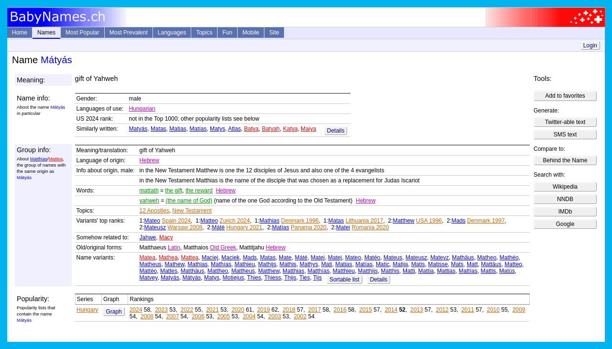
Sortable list (344, 279)
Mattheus (243, 271)
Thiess (272, 277)
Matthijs (368, 271)
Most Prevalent (128, 32)
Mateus (392, 257)
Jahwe (148, 237)
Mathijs (267, 264)
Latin (174, 247)
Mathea (168, 257)
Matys (217, 128)
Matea (147, 257)
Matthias (38, 158)
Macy (166, 237)
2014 (391, 309)
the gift (173, 190)
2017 (314, 309)
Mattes (168, 271)
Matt (472, 264)
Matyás (138, 128)
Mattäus (491, 264)
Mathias (269, 220)
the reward (199, 190)
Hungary (87, 309)
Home (19, 32)
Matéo (372, 257)
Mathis (287, 264)
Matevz (439, 257)
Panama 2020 (309, 227)
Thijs (290, 277)
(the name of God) (189, 200)
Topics (204, 32)
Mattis (488, 271)
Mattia (426, 271)
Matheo (486, 257)
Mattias (446, 271)
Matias (177, 128)
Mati (326, 264)
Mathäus (463, 257)
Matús (507, 271)
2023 (161, 309)
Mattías (468, 271)
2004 (249, 316)
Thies (254, 277)
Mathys (308, 264)
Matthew (403, 220)
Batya (251, 128)
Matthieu (344, 271)
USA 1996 (429, 220)
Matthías (318, 271)
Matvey (149, 277)
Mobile (250, 32)
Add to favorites (565, 95)
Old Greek (223, 247)
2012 (442, 309)
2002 (300, 316)
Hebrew (149, 160)
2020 (237, 309)
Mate (285, 257)
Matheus (151, 264)
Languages (172, 32)
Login (590, 45)
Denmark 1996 (300, 220)
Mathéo (509, 257)
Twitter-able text (565, 122)
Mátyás (191, 277)
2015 (365, 309)
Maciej (210, 257)
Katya (290, 128)
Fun (227, 32)
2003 (274, 316)
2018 (289, 309)
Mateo (152, 220)
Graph (113, 311)
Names (46, 32)
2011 (467, 309)
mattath (149, 190)
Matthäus (192, 271)
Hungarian (142, 108)
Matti (409, 271)
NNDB (565, 199)
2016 (340, 309)
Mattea (56, 158)
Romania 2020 (370, 227)
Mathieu (244, 264)
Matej (335, 257)
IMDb (565, 211)
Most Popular (82, 32)
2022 (187, 309)
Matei (343, 227)
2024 (136, 309)
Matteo (209, 220)
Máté (218, 227)
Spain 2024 (176, 220)
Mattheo (218, 271)
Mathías (221, 264)
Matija (400, 264)
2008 (147, 316)
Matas (158, 128)
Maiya (308, 128)
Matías (198, 128)
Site (274, 32)
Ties (304, 277)
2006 (198, 316)
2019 (263, 309)
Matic (383, 264)
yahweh (149, 200)
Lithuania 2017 (364, 220)
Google (565, 224)
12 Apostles (154, 210)
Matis (418, 264)
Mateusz (155, 227)
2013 (416, 309)
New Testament (191, 210)
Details (336, 130)
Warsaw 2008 (184, 227)
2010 (493, 309)
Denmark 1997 (486, 220)
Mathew (174, 264)
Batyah (271, 128)
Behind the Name (565, 160)
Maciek (230, 257)
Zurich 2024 (234, 220)
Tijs (317, 277)
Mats (457, 264)
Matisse (438, 264)
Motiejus (233, 277)
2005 (223, 316)
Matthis (390, 271)
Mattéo (148, 271)
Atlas (234, 128)
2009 (519, 309)
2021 (212, 309)
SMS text (565, 134)
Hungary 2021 (244, 227)
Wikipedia (565, 186)
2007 (172, 316)
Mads (458, 220)
